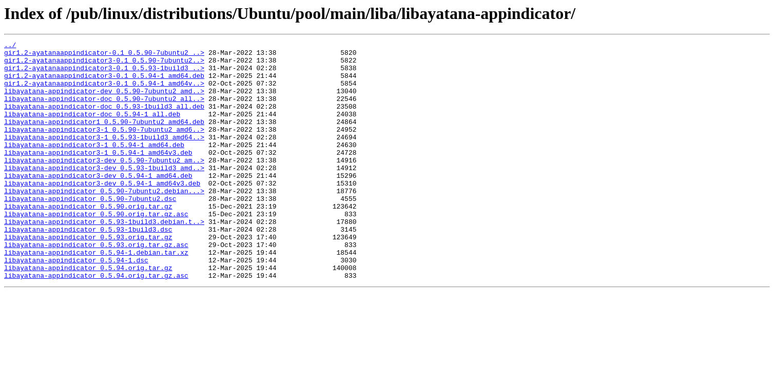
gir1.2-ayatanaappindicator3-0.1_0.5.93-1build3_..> (104, 73)
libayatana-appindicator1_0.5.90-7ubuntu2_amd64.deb (104, 138)
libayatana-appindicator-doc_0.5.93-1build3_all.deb (104, 120)
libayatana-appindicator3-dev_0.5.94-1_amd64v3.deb (102, 212)
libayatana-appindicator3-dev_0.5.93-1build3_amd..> (104, 193)
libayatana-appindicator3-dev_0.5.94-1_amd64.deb (98, 203)
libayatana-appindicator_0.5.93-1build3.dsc (88, 267)
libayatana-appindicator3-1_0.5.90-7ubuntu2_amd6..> (104, 147)
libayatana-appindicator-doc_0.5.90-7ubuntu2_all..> (104, 110)
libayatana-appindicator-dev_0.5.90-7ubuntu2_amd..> (104, 101)
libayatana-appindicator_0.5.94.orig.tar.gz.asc (96, 322)
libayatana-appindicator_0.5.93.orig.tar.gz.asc (96, 286)
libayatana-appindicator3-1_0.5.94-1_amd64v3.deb (98, 175)
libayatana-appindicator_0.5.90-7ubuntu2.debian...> (104, 221)
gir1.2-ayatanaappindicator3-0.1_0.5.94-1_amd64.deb (104, 83)
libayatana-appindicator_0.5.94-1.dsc (76, 304)
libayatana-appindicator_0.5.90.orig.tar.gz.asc (96, 249)
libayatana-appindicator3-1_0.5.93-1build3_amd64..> (104, 156)
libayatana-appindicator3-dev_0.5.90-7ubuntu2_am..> (104, 184)
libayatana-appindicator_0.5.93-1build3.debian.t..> (104, 258)
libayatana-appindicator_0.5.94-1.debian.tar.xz (96, 295)
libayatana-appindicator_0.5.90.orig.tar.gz (88, 239)
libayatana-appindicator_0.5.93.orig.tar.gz (88, 276)
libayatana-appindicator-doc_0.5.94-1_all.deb (92, 129)
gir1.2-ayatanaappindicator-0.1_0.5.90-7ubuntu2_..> (104, 55)
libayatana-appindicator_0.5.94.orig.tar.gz (88, 313)
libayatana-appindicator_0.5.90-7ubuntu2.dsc (90, 230)
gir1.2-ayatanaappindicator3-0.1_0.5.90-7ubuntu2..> (104, 64)
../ (10, 46)
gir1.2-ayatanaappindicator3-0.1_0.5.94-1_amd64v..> (104, 92)
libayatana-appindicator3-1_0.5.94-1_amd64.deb (94, 166)
